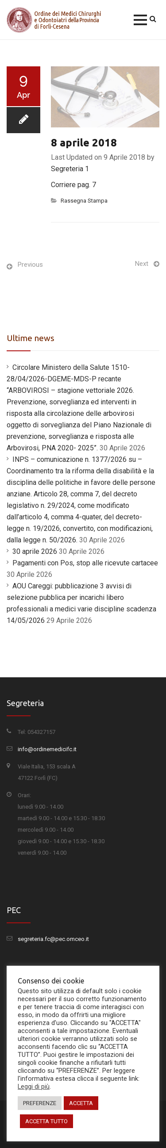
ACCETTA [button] (81, 1103)
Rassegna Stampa (84, 200)
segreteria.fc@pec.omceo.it (53, 939)
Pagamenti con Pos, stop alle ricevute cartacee (85, 563)
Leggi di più (34, 1086)
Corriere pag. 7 (73, 184)
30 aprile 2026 (34, 551)
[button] (140, 20)
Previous (30, 265)
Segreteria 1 (70, 169)
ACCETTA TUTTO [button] (46, 1121)
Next (141, 264)
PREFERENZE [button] (39, 1103)
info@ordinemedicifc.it (47, 749)
